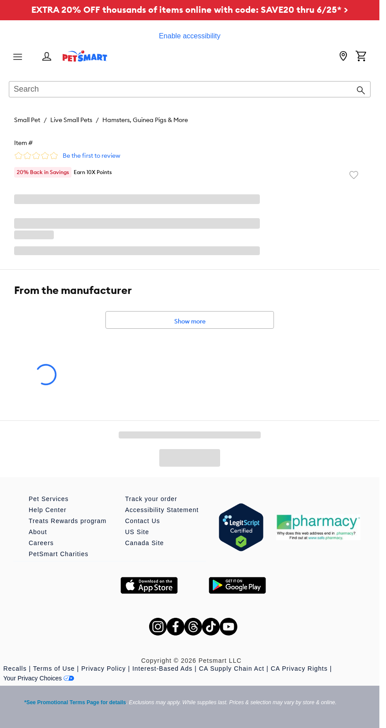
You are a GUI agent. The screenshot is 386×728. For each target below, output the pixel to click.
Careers (41, 542)
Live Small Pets (71, 120)
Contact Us (142, 520)
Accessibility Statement (162, 509)
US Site (137, 531)
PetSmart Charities (58, 553)
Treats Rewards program (67, 520)
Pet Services (49, 498)
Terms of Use (54, 668)
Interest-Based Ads (162, 668)
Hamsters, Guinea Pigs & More (145, 120)
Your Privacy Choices (39, 678)
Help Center (48, 509)
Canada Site (144, 542)
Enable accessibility (190, 36)
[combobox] (190, 90)
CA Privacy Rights (299, 668)
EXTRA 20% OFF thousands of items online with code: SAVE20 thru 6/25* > (189, 9)
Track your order (151, 498)
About (38, 531)
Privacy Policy (103, 668)
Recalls (15, 668)
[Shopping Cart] (361, 57)
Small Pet (27, 120)
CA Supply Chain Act (231, 668)
